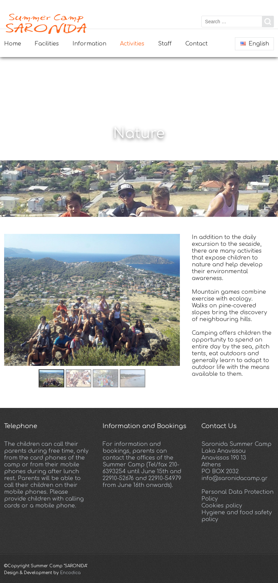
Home (12, 44)
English (254, 44)
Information (89, 44)
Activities (132, 44)
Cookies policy (221, 506)
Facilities (47, 44)
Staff (165, 44)
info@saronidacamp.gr (234, 478)
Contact (196, 44)
